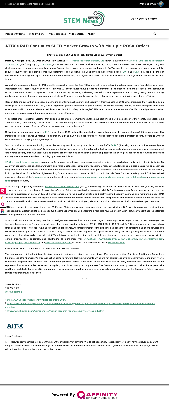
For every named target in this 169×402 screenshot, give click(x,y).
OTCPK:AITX (45, 64)
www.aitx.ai (90, 239)
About (91, 34)
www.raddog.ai (32, 242)
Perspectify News (15, 34)
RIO (124, 71)
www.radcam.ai (129, 239)
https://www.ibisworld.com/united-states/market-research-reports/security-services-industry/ (55, 311)
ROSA (136, 71)
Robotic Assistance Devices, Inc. (87, 60)
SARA (113, 145)
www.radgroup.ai (14, 242)
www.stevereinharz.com (151, 239)
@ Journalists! (37, 34)
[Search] (155, 34)
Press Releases (57, 34)
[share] (162, 34)
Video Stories (76, 34)
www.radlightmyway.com (58, 242)
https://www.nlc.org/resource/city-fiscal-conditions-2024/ (36, 299)
